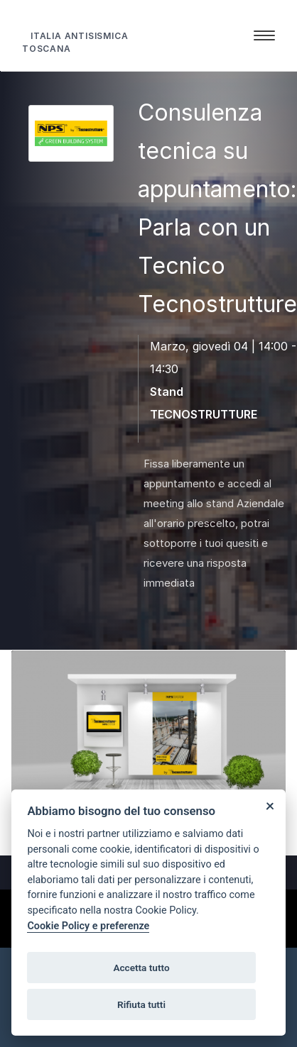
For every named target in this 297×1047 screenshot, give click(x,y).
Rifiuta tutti (141, 1004)
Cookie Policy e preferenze (88, 926)
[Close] (269, 805)
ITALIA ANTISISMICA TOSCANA (75, 42)
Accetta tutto (141, 967)
